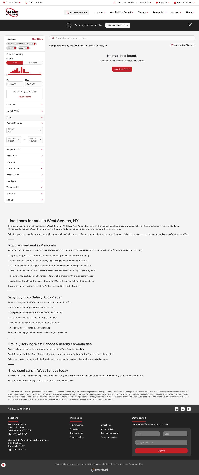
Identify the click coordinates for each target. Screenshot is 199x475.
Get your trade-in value (118, 25)
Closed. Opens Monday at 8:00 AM (131, 2)
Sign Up (161, 451)
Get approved (76, 433)
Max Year (33, 138)
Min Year (11, 138)
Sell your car (107, 429)
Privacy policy (77, 437)
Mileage (11, 129)
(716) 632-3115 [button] (17, 449)
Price (15, 63)
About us (74, 429)
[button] (12, 2)
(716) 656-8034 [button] (34, 2)
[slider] (6, 74)
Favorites (162, 2)
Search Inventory (77, 12)
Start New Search (122, 69)
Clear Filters (37, 39)
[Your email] (161, 442)
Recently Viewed (183, 2)
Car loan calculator (110, 433)
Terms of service (109, 437)
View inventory (77, 425)
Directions (106, 425)
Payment (33, 63)
